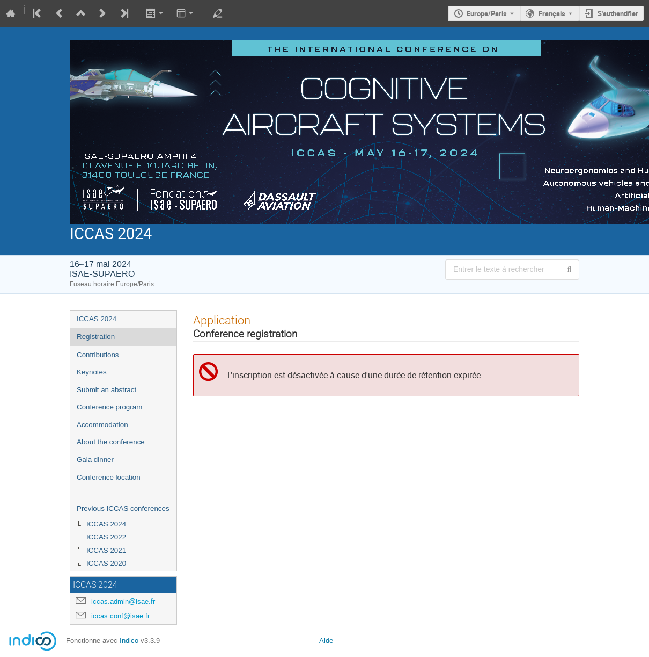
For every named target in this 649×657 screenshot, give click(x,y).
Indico (129, 640)
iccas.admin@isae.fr (123, 601)
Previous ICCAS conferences (123, 508)
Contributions (98, 355)
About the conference (111, 442)
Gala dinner (95, 460)
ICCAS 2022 (106, 537)
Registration (96, 337)
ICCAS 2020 (106, 563)
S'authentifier (618, 13)
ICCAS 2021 (106, 550)
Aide (326, 640)
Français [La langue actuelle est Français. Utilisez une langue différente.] (552, 13)
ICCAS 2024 (96, 319)
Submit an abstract (106, 390)
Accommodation (102, 425)
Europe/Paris (487, 13)
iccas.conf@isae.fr (120, 615)
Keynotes (92, 372)
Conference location (109, 477)
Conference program (109, 407)
